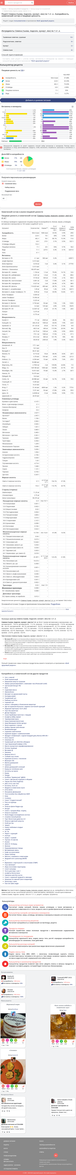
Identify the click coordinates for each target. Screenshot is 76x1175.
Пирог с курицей (11, 833)
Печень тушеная (11, 748)
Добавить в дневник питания (38, 100)
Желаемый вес (7, 195)
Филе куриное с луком (13, 725)
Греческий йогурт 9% (13, 686)
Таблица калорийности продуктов (18, 9)
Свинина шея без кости (13, 875)
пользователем (19, 21)
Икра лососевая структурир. (15, 867)
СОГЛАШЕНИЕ (8, 1168)
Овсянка (8, 752)
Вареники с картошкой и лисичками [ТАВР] (21, 863)
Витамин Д (9, 750)
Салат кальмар (10, 869)
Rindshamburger (11, 729)
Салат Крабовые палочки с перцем (18, 715)
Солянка (8, 798)
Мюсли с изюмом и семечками (16, 856)
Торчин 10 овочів (11, 840)
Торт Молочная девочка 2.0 (15, 819)
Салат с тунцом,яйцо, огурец (15, 811)
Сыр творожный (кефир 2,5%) (16, 744)
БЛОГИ (6, 1148)
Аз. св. (7, 831)
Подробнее (55, 604)
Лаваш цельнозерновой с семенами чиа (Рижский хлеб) (26, 684)
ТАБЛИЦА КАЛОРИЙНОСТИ (47, 1145)
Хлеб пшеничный (11, 679)
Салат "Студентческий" (13, 800)
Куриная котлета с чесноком (15, 759)
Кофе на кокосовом (12, 852)
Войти (71, 3)
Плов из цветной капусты (14, 821)
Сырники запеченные (13, 731)
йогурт (7, 808)
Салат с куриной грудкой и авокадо (18, 877)
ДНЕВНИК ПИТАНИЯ (9, 1141)
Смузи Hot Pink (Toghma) (14, 781)
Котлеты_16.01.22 (11, 786)
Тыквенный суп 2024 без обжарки (17, 742)
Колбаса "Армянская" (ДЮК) (15, 777)
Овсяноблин (9, 692)
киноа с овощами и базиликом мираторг (20, 704)
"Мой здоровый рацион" (40, 61)
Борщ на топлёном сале (14, 769)
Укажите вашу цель (9, 181)
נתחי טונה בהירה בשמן (12, 784)
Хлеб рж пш (9, 823)
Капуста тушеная (11, 813)
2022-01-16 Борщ (11, 844)
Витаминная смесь (12, 850)
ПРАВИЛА (15, 1168)
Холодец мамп (10, 696)
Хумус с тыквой (10, 838)
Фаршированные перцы (14, 848)
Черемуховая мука (12, 719)
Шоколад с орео (11, 881)
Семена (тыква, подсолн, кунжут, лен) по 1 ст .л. (17, 11)
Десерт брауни (10, 713)
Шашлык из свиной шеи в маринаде (18, 879)
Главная (4, 9)
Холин (7, 842)
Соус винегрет (10, 865)
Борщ (7, 773)
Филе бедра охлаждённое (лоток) (17, 815)
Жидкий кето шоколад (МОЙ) (16, 858)
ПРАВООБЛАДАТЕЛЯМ (10, 1155)
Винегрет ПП (9, 761)
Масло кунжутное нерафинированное (19, 746)
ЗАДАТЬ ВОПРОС (8, 1165)
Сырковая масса (11, 690)
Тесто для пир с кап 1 (13, 871)
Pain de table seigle (12, 883)
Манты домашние (11, 763)
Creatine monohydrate (13, 817)
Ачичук (7, 836)
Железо (7, 846)
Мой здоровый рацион (45, 21)
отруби (7, 829)
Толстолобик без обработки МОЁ (17, 794)
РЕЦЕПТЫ (6, 1145)
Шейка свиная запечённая (15, 727)
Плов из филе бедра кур (14, 806)
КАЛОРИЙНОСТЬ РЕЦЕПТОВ (47, 1148)
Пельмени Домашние (13, 792)
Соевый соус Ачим (12, 756)
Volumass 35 (9, 740)
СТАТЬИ (6, 1152)
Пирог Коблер (10, 854)
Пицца (7, 775)
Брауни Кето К (10, 754)
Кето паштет (9, 738)
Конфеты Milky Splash (13, 717)
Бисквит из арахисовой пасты (16, 694)
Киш (6, 796)
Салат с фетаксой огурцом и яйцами (18, 779)
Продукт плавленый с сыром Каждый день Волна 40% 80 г (26, 736)
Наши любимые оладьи (14, 827)
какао (7, 804)
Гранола (8, 765)
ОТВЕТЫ (41, 1152)
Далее (38, 204)
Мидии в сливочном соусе (15, 788)
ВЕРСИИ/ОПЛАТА (8, 1161)
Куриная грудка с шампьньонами (17, 734)
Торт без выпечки (11, 711)
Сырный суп (9, 702)
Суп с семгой (9, 677)
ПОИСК (41, 1141)
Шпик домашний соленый (15, 767)
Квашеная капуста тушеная (15, 681)
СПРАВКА (6, 1159)
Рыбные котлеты (11, 700)
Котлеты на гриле (11, 771)
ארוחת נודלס (9, 790)
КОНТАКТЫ (17, 1165)
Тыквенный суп (10, 698)
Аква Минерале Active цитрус (16, 723)
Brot (6, 688)
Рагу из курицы (10, 802)
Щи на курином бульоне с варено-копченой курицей (25, 706)
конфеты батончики (12, 873)
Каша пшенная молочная (14, 721)
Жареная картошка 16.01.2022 (16, 709)
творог (7, 825)
